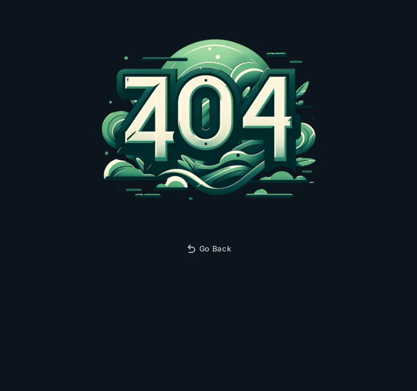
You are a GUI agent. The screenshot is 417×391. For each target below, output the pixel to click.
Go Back (209, 249)
